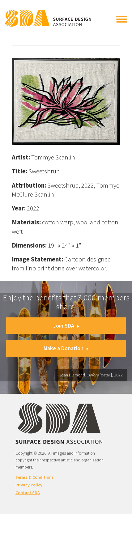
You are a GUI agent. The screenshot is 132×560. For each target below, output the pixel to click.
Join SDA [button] (66, 325)
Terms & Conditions (34, 477)
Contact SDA (27, 492)
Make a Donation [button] (66, 348)
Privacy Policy (28, 485)
